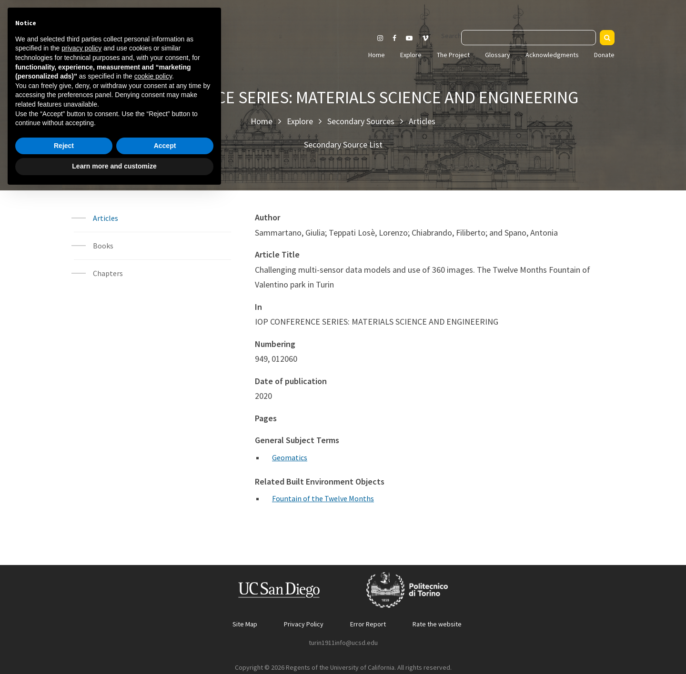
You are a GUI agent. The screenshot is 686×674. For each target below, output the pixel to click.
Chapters (108, 273)
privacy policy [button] (81, 530)
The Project (453, 54)
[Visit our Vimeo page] (429, 38)
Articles (422, 121)
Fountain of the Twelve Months (323, 498)
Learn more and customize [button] (114, 648)
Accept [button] (165, 627)
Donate (604, 54)
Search (451, 35)
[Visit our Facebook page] (394, 38)
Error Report (368, 624)
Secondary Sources (360, 121)
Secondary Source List (343, 144)
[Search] (607, 37)
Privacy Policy (303, 624)
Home (376, 54)
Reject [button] (64, 627)
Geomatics (289, 457)
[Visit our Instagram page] (380, 38)
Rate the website (437, 624)
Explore (411, 54)
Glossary (497, 54)
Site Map (244, 624)
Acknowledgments (552, 54)
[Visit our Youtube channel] (409, 38)
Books (103, 245)
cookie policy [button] (153, 558)
